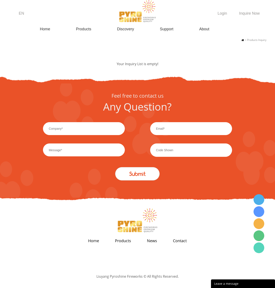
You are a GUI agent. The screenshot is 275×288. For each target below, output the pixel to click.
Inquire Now (249, 13)
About (204, 29)
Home (45, 29)
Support (166, 29)
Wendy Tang (259, 199)
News (152, 240)
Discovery (125, 29)
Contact (180, 240)
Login (222, 13)
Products (83, 29)
